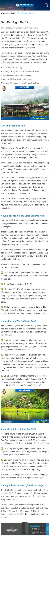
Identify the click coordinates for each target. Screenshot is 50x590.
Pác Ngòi (5, 130)
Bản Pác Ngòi (7, 32)
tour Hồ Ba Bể (9, 158)
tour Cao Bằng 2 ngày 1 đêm (29, 198)
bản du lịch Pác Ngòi (35, 32)
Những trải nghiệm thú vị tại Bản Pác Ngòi (21, 71)
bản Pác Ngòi (34, 56)
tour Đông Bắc (11, 205)
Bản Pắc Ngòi (41, 376)
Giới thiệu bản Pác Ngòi (13, 68)
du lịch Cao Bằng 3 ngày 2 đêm (23, 313)
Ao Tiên (16, 499)
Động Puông (6, 499)
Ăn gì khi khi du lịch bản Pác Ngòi (17, 79)
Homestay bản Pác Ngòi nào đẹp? (17, 75)
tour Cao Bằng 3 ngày (36, 202)
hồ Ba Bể (14, 163)
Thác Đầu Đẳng (29, 496)
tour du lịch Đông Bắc (21, 38)
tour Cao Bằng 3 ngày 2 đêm (24, 511)
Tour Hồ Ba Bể (7, 490)
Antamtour (22, 223)
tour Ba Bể (42, 35)
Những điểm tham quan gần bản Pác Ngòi (21, 83)
